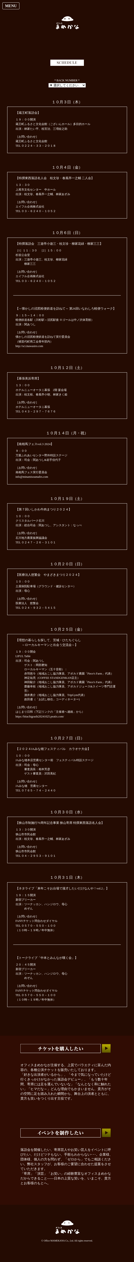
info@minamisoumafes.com (32, 476)
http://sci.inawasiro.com (29, 346)
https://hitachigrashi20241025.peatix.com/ (40, 716)
